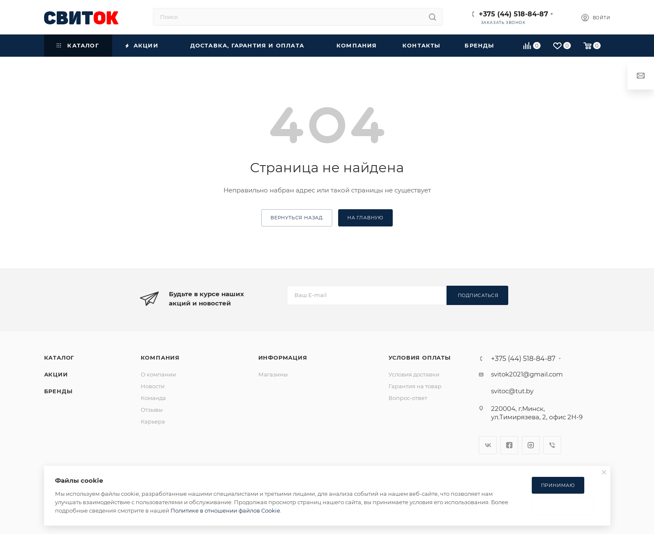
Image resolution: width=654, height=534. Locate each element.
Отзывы (152, 409)
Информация (282, 357)
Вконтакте (488, 445)
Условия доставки (414, 374)
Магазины (273, 374)
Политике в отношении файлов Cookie (225, 510)
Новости (153, 386)
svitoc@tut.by (512, 391)
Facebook (509, 445)
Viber (552, 445)
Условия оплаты (420, 357)
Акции (56, 374)
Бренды (58, 391)
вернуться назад (297, 218)
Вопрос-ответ (408, 398)
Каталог (59, 357)
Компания (160, 357)
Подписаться (478, 295)
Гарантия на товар (415, 386)
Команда (153, 398)
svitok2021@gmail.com (527, 374)
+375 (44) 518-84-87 (513, 14)
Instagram (531, 445)
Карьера (153, 421)
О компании (158, 374)
